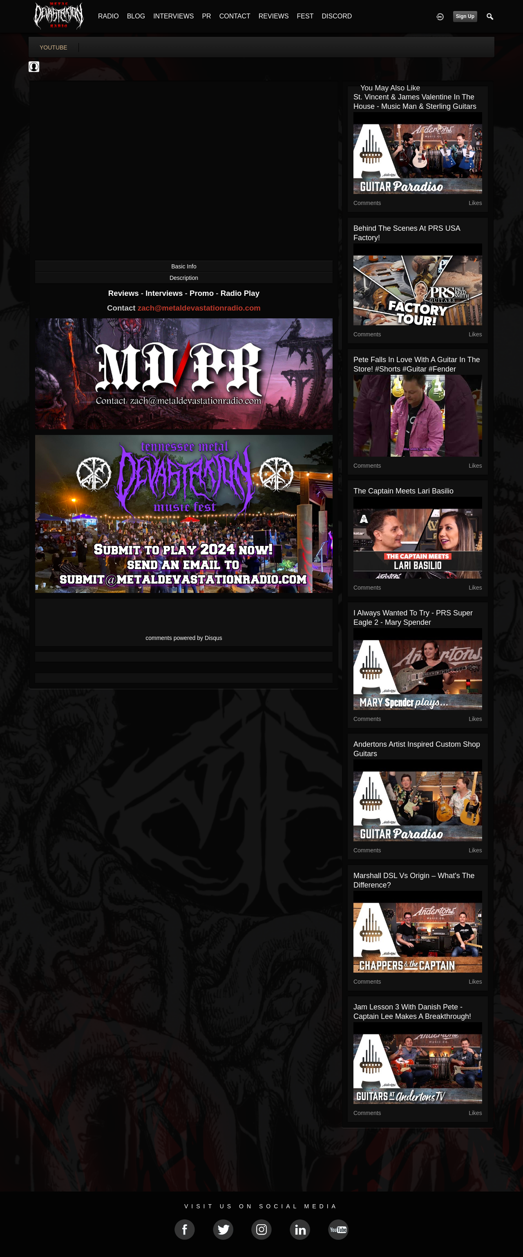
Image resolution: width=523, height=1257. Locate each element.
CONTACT (234, 16)
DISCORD (337, 16)
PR (206, 16)
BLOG (136, 16)
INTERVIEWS (173, 16)
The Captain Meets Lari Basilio (403, 491)
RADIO (108, 16)
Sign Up (465, 16)
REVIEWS (274, 16)
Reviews (124, 293)
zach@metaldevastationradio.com (199, 308)
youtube (53, 47)
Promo (203, 293)
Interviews (165, 293)
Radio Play (240, 293)
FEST (305, 16)
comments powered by (183, 638)
